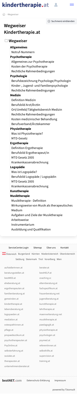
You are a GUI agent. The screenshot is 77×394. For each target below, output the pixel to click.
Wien (59, 259)
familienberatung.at (14, 293)
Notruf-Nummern (23, 52)
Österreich (9, 254)
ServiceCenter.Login (19, 247)
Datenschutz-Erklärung (38, 380)
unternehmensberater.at (16, 366)
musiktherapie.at (48, 319)
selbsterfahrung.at (13, 350)
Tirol (40, 259)
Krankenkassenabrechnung (29, 162)
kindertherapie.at (13, 304)
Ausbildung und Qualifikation (31, 229)
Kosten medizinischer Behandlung (34, 119)
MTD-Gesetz (19, 138)
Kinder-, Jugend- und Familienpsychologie (39, 85)
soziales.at (9, 356)
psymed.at (44, 340)
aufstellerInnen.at (13, 267)
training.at (44, 361)
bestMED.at (10, 278)
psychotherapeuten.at (15, 340)
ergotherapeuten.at (14, 288)
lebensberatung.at (13, 309)
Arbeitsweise (20, 220)
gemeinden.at (11, 299)
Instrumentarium (22, 224)
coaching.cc (45, 278)
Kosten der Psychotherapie (29, 66)
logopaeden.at (11, 314)
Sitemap (37, 247)
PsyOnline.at (10, 345)
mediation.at (11, 319)
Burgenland (24, 254)
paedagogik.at (46, 325)
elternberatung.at (48, 283)
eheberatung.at (12, 283)
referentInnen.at (47, 345)
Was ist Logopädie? (24, 172)
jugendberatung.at (48, 299)
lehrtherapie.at (47, 309)
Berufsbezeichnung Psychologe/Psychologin (41, 81)
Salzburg (20, 259)
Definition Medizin (23, 100)
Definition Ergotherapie (27, 148)
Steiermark (31, 259)
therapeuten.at (12, 361)
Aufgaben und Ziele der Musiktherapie (36, 215)
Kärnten (36, 254)
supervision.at (46, 356)
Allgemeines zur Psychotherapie (32, 62)
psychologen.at (47, 335)
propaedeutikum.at (14, 335)
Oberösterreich (67, 254)
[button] (72, 5)
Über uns (51, 247)
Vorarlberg (50, 259)
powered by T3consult (64, 389)
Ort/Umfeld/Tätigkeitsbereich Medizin (36, 109)
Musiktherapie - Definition (28, 200)
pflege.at (8, 330)
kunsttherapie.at (47, 304)
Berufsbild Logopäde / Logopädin (33, 177)
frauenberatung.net (49, 293)
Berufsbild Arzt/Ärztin (25, 105)
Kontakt (64, 247)
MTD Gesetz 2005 (22, 157)
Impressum (60, 380)
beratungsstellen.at (14, 273)
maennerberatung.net (50, 314)
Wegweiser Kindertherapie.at (22, 29)
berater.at (44, 267)
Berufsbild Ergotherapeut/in (30, 153)
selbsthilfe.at (46, 350)
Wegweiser (13, 14)
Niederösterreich (49, 254)
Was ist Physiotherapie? (27, 133)
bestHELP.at (45, 273)
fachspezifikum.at (48, 288)
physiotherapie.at (48, 330)
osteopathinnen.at (13, 325)
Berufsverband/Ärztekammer (30, 124)
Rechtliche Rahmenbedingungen (33, 71)
